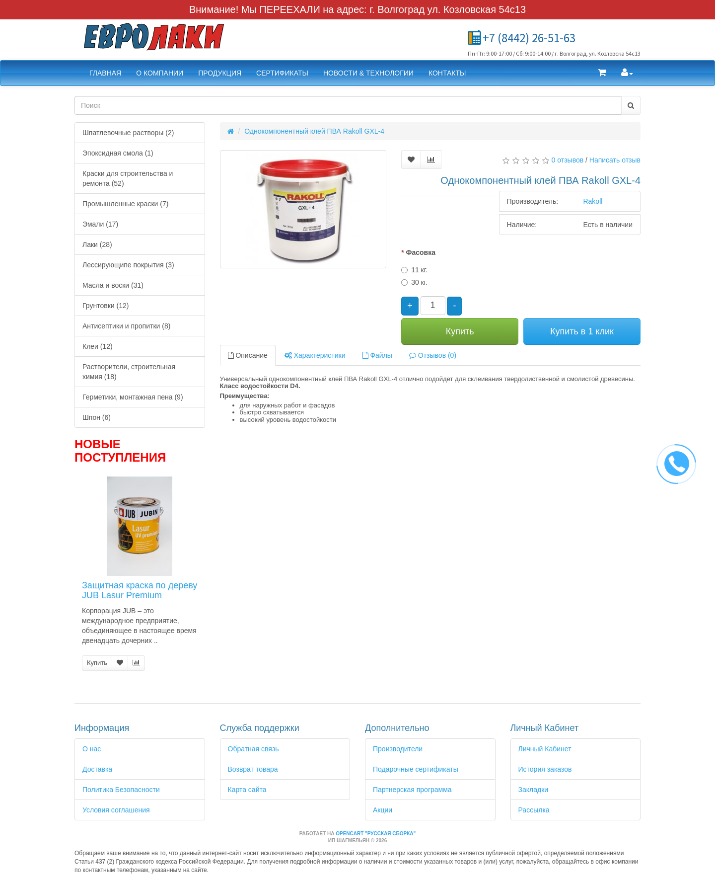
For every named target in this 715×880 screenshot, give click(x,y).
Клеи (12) (97, 346)
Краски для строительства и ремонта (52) (127, 178)
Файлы (377, 355)
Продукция (219, 73)
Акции (382, 810)
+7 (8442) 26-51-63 (529, 38)
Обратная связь (253, 749)
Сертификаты (282, 73)
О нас (91, 749)
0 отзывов (568, 160)
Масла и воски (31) (112, 285)
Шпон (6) (96, 417)
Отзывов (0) (432, 355)
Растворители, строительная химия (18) (128, 372)
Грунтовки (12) (105, 306)
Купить (97, 662)
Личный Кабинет (545, 749)
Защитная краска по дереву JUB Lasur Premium (139, 590)
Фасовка (420, 252)
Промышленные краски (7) (125, 204)
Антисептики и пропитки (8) (126, 326)
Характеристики (315, 355)
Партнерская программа (412, 790)
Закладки (533, 790)
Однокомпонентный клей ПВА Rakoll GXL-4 (314, 131)
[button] (602, 73)
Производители (398, 749)
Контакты (447, 73)
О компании (159, 73)
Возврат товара (253, 769)
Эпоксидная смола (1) (117, 153)
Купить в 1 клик (582, 331)
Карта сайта (247, 790)
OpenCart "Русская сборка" (376, 833)
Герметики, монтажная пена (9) (132, 397)
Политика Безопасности (121, 790)
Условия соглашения (116, 810)
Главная (105, 73)
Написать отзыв (615, 160)
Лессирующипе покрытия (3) (128, 265)
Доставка (97, 769)
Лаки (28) (97, 244)
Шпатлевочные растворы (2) (128, 133)
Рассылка (534, 810)
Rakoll (592, 201)
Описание (248, 355)
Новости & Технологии (368, 73)
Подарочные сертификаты (415, 769)
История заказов (545, 769)
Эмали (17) (100, 224)
